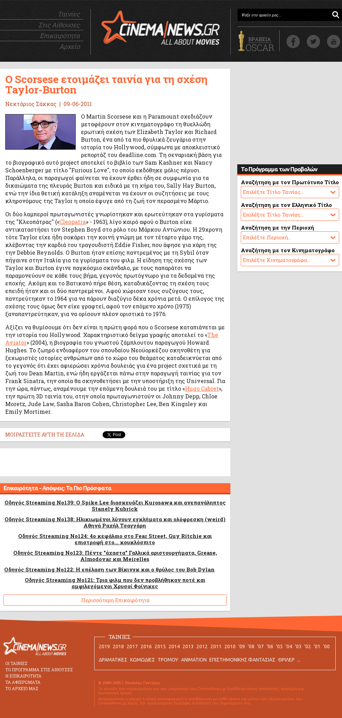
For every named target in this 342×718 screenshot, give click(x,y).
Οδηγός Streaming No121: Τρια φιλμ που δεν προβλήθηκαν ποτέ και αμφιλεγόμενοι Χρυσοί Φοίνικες (115, 583)
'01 (317, 646)
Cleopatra (72, 221)
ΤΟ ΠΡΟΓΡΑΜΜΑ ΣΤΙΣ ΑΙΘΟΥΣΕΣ (39, 669)
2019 (104, 646)
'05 (279, 646)
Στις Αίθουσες (59, 25)
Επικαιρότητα (60, 35)
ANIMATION (194, 660)
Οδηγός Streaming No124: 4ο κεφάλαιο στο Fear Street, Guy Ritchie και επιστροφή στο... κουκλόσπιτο (115, 539)
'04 (288, 646)
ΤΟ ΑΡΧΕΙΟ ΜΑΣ (21, 688)
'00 (326, 646)
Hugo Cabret (202, 388)
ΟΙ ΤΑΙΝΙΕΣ (16, 663)
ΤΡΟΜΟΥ (168, 660)
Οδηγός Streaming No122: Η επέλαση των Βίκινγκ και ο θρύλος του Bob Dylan (109, 569)
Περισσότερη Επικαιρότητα (115, 600)
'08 (251, 646)
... (298, 660)
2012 (202, 646)
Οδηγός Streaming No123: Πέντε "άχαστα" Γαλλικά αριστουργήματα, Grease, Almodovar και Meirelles (115, 555)
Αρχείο (69, 46)
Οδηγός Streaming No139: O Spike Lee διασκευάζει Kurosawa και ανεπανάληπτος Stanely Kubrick (115, 505)
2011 (216, 646)
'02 (307, 646)
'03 (298, 646)
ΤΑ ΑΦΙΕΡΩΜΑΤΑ (22, 682)
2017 (132, 646)
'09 (241, 646)
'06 (270, 646)
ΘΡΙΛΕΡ (286, 660)
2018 (118, 646)
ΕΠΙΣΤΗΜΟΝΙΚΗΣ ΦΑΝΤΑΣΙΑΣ (242, 660)
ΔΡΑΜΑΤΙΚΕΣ (113, 660)
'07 (260, 646)
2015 (160, 646)
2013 (188, 646)
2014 (174, 646)
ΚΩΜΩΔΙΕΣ (142, 660)
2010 (230, 646)
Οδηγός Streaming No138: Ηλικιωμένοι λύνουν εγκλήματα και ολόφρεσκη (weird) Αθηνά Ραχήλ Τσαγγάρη (115, 522)
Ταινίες (69, 14)
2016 (146, 646)
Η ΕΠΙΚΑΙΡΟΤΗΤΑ (23, 676)
